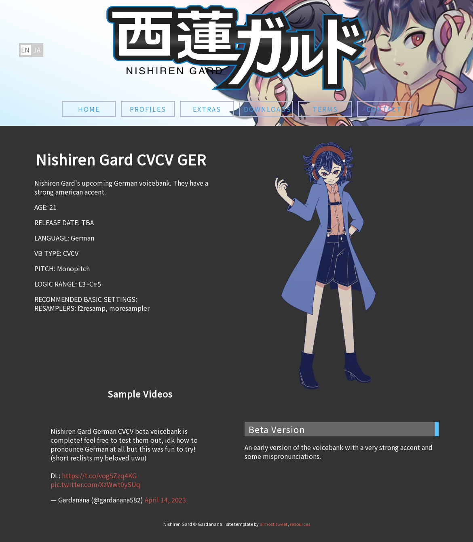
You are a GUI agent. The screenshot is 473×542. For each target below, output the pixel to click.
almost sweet (273, 524)
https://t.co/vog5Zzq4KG (99, 475)
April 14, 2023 (165, 499)
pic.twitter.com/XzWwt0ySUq (95, 484)
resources (300, 524)
